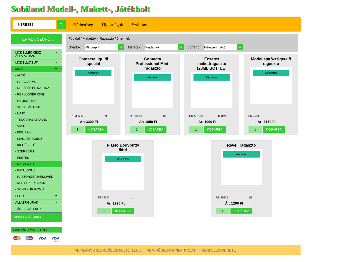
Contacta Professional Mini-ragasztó (152, 63)
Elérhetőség (83, 24)
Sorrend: (194, 47)
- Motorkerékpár (30, 183)
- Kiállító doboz (28, 138)
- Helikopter (26, 101)
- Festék (22, 157)
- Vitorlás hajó (28, 107)
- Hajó (20, 113)
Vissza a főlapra (27, 217)
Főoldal (74, 38)
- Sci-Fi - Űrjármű (29, 189)
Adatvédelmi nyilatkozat (171, 250)
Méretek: (134, 47)
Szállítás (139, 24)
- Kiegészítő (25, 145)
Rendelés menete (219, 250)
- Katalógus (25, 170)
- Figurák (23, 132)
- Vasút (21, 126)
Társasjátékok (28, 209)
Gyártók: (75, 47)
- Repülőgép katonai (32, 88)
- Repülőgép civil (30, 94)
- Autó (20, 75)
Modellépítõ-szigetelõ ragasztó (271, 61)
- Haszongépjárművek (34, 176)
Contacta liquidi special (93, 61)
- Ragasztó (24, 164)
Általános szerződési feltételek (108, 250)
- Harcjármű (26, 82)
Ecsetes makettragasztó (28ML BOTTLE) (212, 63)
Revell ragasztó (241, 145)
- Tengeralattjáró (31, 120)
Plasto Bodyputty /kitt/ (123, 147)
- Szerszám (24, 151)
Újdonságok (112, 24)
